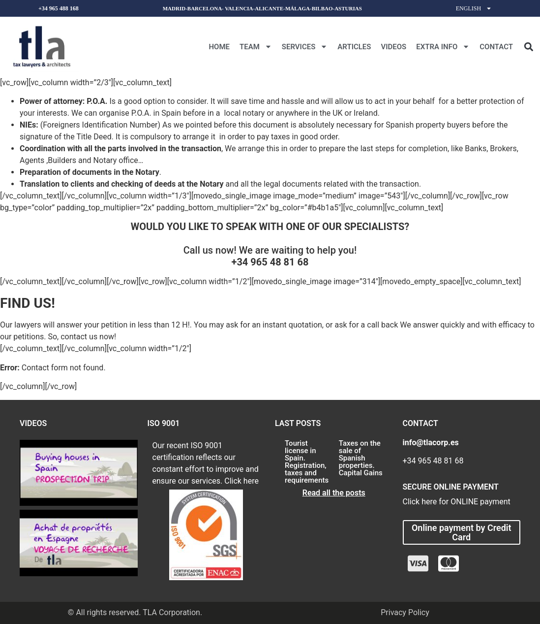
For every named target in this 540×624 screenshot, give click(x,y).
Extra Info (443, 46)
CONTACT (496, 46)
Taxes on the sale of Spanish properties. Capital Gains (361, 458)
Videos (393, 46)
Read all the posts (333, 492)
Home (219, 46)
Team (256, 46)
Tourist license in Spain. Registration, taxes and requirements (307, 462)
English (474, 8)
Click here (241, 481)
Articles (354, 46)
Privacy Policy (405, 612)
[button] (528, 46)
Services (305, 46)
